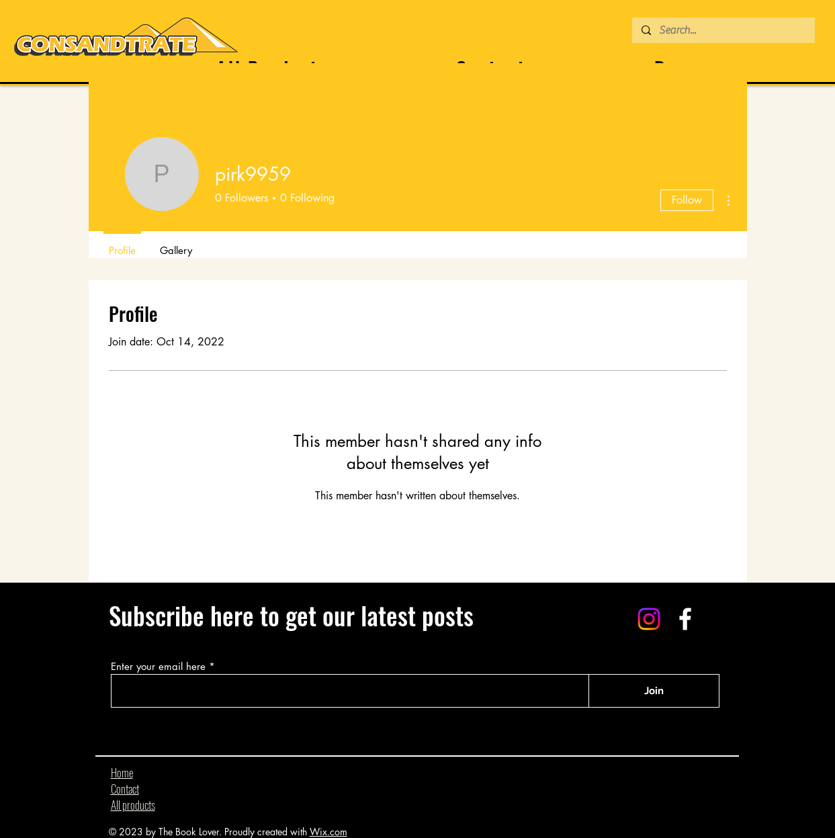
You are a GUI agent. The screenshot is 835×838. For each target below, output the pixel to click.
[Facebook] (685, 619)
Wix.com (328, 831)
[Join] (653, 691)
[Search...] (723, 30)
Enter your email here (158, 666)
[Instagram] (649, 619)
